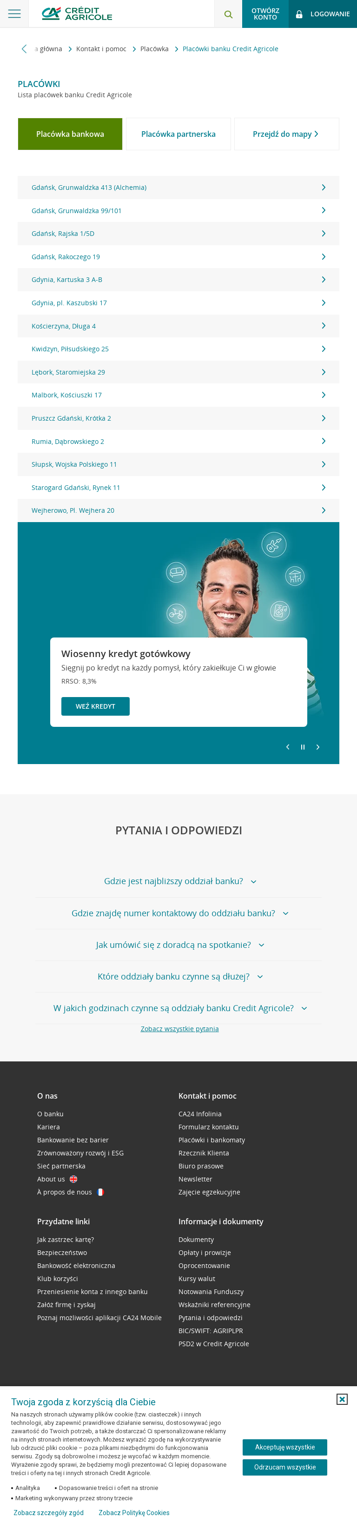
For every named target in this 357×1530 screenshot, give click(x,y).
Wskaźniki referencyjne (214, 1304)
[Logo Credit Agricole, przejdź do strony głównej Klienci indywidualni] (77, 13)
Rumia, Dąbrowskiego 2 (178, 441)
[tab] (70, 134)
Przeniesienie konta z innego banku (92, 1291)
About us (57, 1178)
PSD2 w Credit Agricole (213, 1343)
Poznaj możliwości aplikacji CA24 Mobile (99, 1317)
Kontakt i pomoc (102, 48)
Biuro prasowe (201, 1165)
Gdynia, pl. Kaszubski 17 (178, 302)
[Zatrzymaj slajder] (303, 747)
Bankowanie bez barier (73, 1139)
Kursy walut (196, 1278)
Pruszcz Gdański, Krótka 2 (178, 418)
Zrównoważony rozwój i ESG (80, 1152)
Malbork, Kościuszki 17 (178, 394)
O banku (50, 1113)
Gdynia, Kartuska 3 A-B (178, 279)
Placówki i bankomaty (211, 1139)
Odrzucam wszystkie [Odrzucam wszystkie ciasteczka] (285, 1467)
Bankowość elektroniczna (76, 1265)
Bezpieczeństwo (62, 1252)
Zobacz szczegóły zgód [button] (48, 1513)
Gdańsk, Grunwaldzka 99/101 (178, 210)
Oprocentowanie (204, 1265)
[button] (342, 1399)
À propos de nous (70, 1192)
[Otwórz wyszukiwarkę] (228, 14)
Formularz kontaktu (208, 1126)
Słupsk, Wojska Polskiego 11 (178, 464)
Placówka (155, 48)
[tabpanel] (178, 349)
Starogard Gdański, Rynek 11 (178, 487)
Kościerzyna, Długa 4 (178, 326)
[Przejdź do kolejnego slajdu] (318, 747)
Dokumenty (196, 1239)
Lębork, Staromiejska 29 (178, 372)
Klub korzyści (57, 1278)
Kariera (48, 1126)
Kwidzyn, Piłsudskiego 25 (178, 348)
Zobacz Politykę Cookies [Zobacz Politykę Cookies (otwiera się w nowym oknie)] (134, 1513)
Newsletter (195, 1178)
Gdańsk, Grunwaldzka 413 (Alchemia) (178, 187)
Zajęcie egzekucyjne (209, 1192)
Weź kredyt (95, 706)
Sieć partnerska (61, 1165)
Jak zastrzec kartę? (65, 1239)
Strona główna (41, 48)
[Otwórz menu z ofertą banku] (14, 14)
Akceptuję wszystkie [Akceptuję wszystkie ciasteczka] (285, 1447)
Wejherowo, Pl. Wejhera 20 (178, 510)
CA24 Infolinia (200, 1113)
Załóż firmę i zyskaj (66, 1304)
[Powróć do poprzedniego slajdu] (288, 746)
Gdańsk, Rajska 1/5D (178, 233)
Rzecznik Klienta (203, 1152)
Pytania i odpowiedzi (210, 1317)
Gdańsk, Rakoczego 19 (178, 256)
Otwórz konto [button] (265, 13)
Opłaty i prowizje (204, 1252)
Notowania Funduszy (211, 1291)
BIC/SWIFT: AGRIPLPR (210, 1330)
